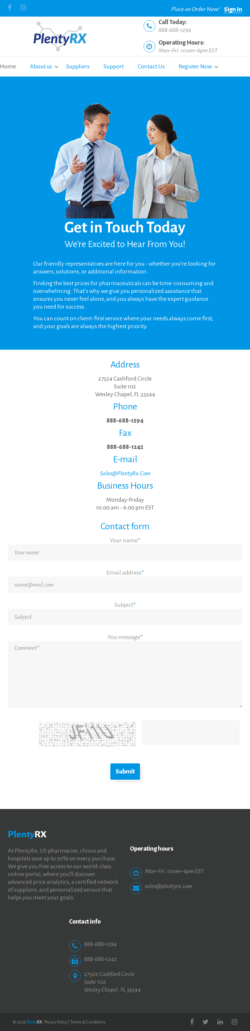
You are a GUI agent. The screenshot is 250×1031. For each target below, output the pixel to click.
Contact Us (151, 66)
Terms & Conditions (88, 1022)
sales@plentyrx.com (168, 886)
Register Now (195, 66)
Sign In (233, 9)
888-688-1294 (175, 30)
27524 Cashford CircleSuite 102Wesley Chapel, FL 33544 (125, 386)
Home (8, 66)
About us (41, 66)
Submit (125, 771)
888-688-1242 (125, 447)
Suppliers (78, 66)
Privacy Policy (55, 1022)
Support (114, 66)
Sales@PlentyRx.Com (125, 473)
